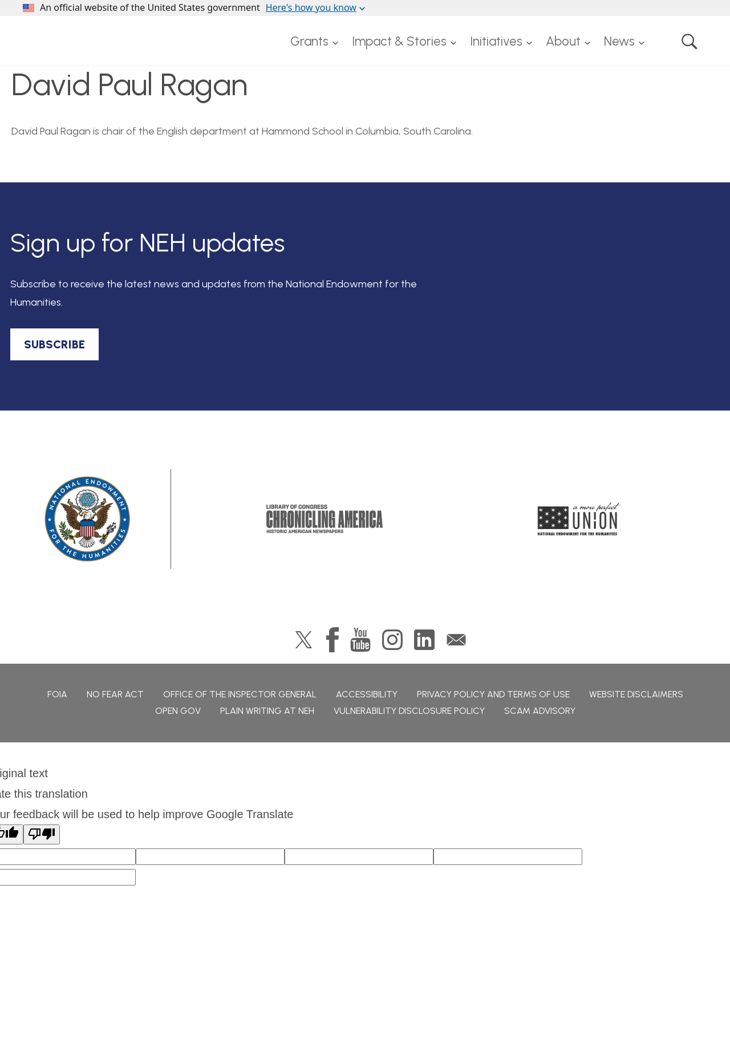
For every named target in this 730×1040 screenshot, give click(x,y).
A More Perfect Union (579, 519)
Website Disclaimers (636, 694)
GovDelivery (456, 639)
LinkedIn (424, 639)
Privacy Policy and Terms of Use (493, 694)
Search (689, 41)
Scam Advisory (539, 710)
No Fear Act (115, 694)
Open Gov (178, 710)
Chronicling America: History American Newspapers (324, 519)
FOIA (57, 694)
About (563, 41)
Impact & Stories (399, 41)
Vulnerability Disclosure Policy (409, 710)
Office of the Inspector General (240, 694)
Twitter (304, 639)
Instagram (392, 639)
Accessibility (367, 694)
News (619, 41)
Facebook (332, 639)
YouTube (360, 640)
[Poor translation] (41, 834)
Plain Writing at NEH (267, 710)
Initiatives (496, 41)
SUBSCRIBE (54, 344)
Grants (309, 41)
